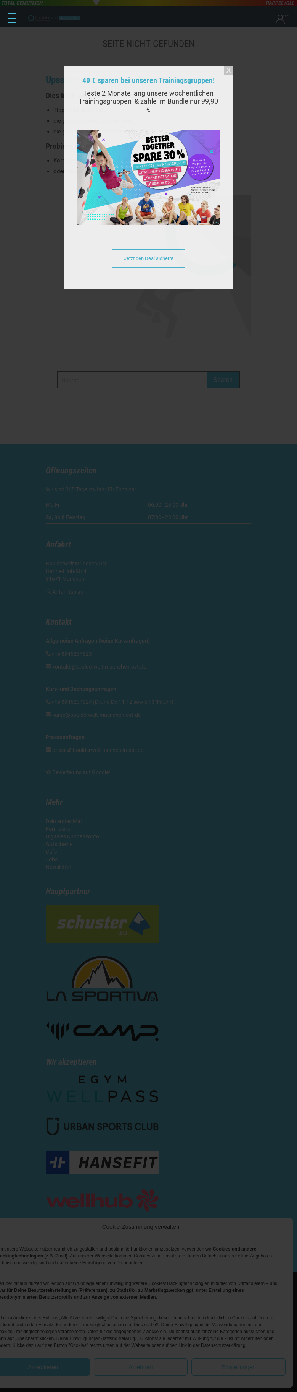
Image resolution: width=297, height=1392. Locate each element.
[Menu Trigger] (12, 18)
